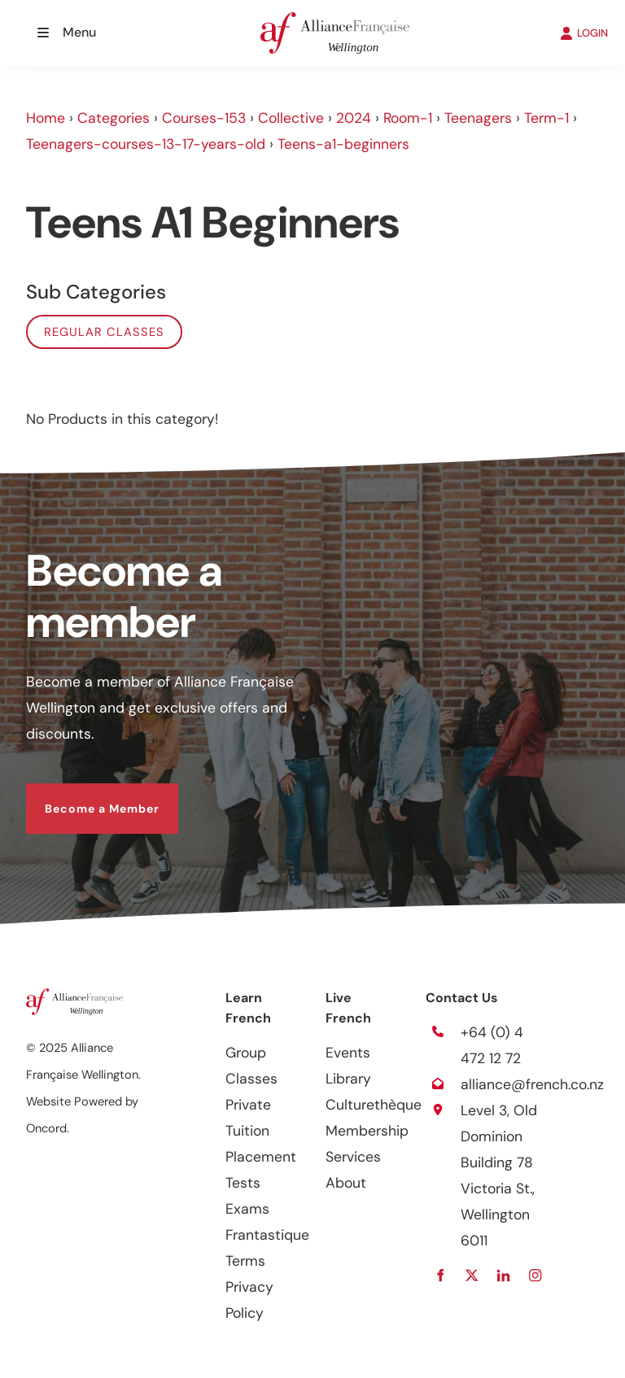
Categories (113, 118)
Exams (247, 1209)
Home (45, 118)
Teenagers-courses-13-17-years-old (145, 144)
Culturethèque (374, 1105)
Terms (245, 1261)
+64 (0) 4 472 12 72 (492, 1045)
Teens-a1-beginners (343, 144)
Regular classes (104, 332)
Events (348, 1053)
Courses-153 (204, 118)
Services (353, 1157)
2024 (353, 118)
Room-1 (407, 118)
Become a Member (83, 796)
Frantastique (267, 1235)
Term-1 (546, 118)
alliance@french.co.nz (532, 1084)
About (346, 1183)
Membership (367, 1131)
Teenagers (478, 118)
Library (348, 1079)
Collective (291, 118)
